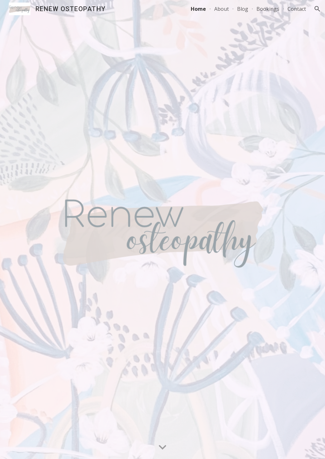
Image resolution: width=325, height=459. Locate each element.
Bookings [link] (267, 8)
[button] (317, 8)
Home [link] (198, 8)
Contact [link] (297, 8)
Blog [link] (242, 8)
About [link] (221, 8)
